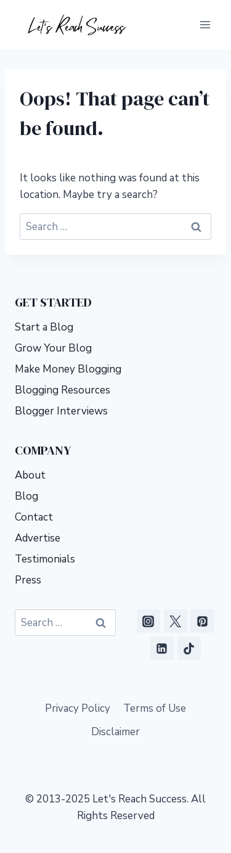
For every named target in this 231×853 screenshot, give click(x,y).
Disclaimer (115, 732)
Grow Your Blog (53, 348)
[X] (175, 621)
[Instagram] (148, 621)
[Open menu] (204, 24)
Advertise (37, 538)
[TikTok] (189, 648)
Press (28, 580)
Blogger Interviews (61, 411)
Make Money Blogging (68, 369)
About (30, 475)
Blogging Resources (62, 390)
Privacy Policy (77, 708)
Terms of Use (154, 708)
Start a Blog (44, 327)
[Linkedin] (162, 648)
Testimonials (45, 559)
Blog (26, 496)
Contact (34, 517)
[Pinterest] (202, 621)
